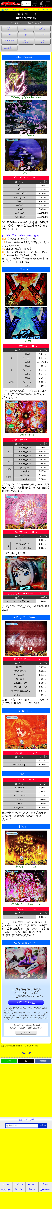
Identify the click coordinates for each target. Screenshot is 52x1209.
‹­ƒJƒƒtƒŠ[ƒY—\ (42, 28)
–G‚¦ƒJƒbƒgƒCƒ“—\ (9, 41)
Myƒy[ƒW (41, 4)
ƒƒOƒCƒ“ (26, 4)
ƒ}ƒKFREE (45, 1189)
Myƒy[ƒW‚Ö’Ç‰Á (26, 1119)
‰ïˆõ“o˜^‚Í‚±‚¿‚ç (26, 1002)
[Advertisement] (26, 1090)
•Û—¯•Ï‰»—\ (9, 28)
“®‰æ (45, 1184)
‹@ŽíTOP (26, 1053)
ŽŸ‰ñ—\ (43, 35)
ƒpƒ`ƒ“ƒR (19, 1184)
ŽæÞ (32, 1189)
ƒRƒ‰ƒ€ (32, 1184)
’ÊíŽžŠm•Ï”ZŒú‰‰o (9, 47)
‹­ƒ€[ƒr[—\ (9, 35)
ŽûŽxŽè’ (34, 4)
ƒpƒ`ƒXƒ (6, 1184)
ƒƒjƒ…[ (48, 4)
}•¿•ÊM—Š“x (42, 41)
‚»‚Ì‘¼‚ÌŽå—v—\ (26, 41)
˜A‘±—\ (26, 28)
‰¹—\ (26, 35)
